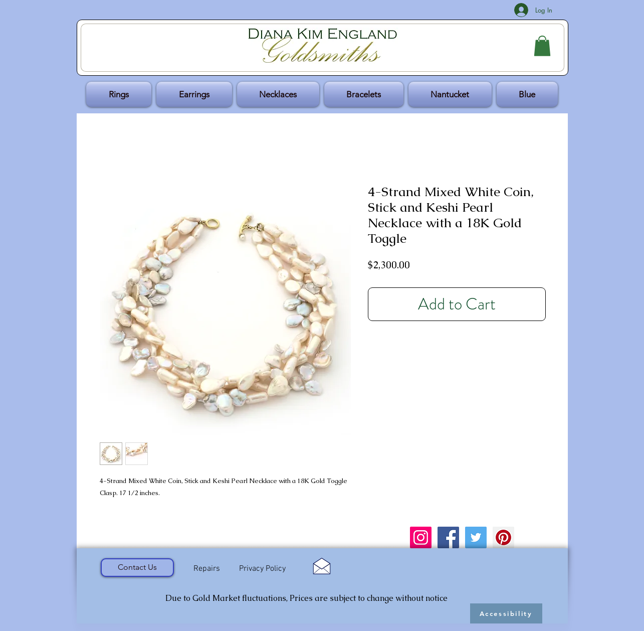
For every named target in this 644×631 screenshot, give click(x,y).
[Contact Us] (137, 567)
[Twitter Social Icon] (476, 537)
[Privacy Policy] (262, 569)
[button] (542, 46)
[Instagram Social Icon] (421, 537)
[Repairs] (207, 569)
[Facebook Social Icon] (448, 537)
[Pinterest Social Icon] (503, 537)
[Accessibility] (506, 613)
